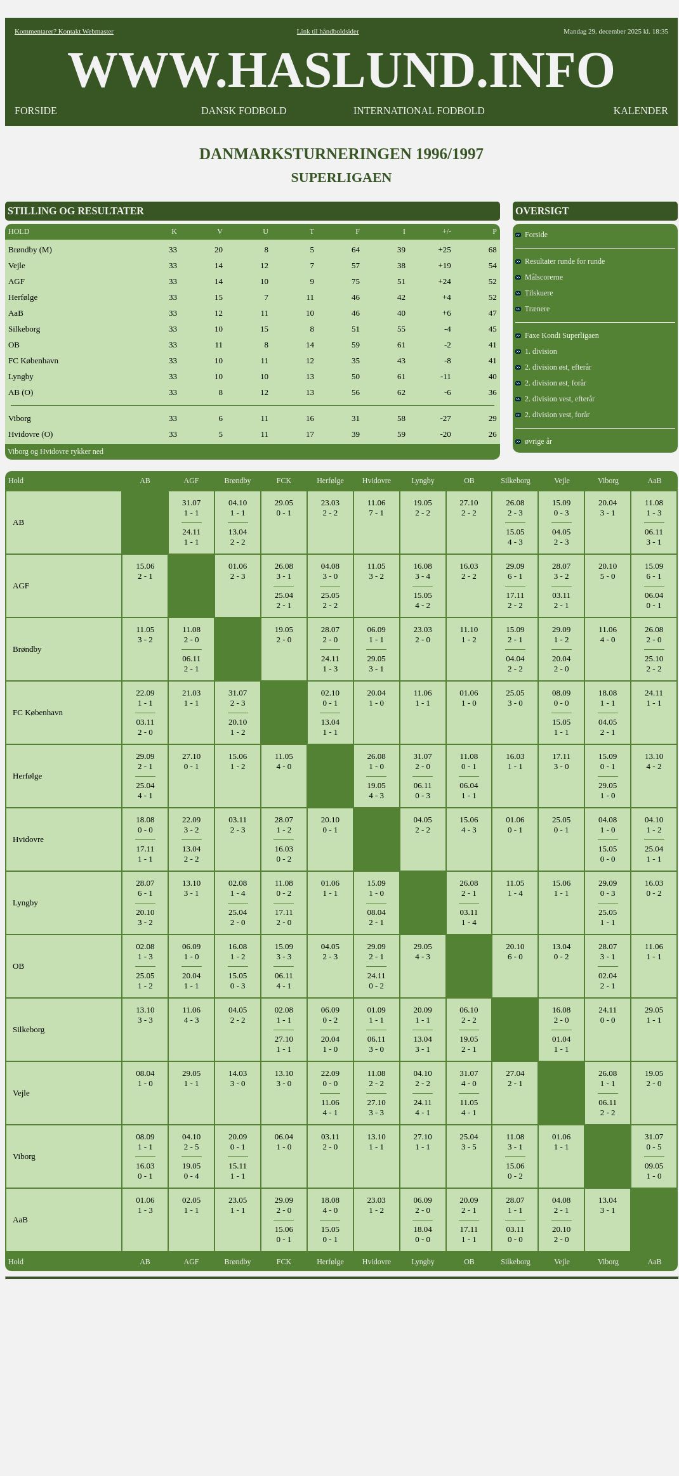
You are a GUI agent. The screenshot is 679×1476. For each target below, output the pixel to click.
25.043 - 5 (468, 1141)
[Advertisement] (342, 1373)
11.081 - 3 (654, 507)
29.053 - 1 (376, 663)
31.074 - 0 (468, 1078)
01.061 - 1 (330, 888)
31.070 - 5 (654, 1141)
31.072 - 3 (237, 698)
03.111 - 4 (469, 917)
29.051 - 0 (607, 790)
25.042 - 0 (237, 917)
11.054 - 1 (469, 1107)
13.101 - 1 (376, 1141)
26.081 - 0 (376, 761)
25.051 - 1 (607, 917)
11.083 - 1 (515, 1141)
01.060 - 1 (515, 824)
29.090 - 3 (607, 888)
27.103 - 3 (376, 1107)
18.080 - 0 (145, 824)
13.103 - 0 (284, 1078)
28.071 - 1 (515, 1205)
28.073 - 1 (607, 951)
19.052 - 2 (422, 507)
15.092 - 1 (515, 634)
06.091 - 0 (191, 951)
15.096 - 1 (654, 571)
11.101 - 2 (469, 634)
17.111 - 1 (145, 854)
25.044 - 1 (145, 790)
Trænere (532, 308)
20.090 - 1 (237, 1141)
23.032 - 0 (422, 634)
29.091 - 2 (561, 634)
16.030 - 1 (145, 1171)
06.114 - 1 (284, 980)
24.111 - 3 (330, 663)
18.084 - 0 (330, 1205)
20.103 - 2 (145, 917)
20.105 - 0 (607, 571)
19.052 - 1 (468, 1044)
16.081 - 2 (237, 951)
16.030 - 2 (284, 854)
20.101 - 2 (237, 727)
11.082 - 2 (376, 1078)
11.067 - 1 (376, 507)
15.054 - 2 (422, 600)
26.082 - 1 (468, 888)
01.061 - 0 (468, 698)
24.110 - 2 (376, 980)
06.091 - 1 (376, 634)
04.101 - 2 (654, 824)
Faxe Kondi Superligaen (557, 335)
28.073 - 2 (561, 571)
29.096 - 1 (515, 571)
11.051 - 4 (515, 888)
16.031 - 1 (515, 761)
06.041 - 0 (284, 1141)
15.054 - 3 (515, 537)
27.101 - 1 (284, 1044)
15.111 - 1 (237, 1171)
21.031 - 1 (191, 698)
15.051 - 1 (561, 727)
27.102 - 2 (468, 507)
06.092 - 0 (422, 1205)
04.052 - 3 (561, 537)
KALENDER (641, 110)
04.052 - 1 (607, 727)
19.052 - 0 (284, 634)
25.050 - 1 (561, 824)
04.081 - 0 (607, 824)
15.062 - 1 (145, 571)
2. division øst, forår (550, 383)
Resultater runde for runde (560, 261)
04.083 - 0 (330, 571)
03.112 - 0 (145, 727)
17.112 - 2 (515, 600)
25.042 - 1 (284, 600)
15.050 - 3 (237, 980)
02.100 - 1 (330, 698)
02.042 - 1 (607, 980)
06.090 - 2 (330, 1015)
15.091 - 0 (376, 888)
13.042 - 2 (237, 537)
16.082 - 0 (561, 1015)
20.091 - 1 (422, 1015)
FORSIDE (36, 110)
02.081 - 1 (284, 1015)
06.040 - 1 (654, 600)
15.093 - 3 (284, 951)
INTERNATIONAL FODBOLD (419, 110)
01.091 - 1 (376, 1015)
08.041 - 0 (145, 1078)
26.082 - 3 (515, 507)
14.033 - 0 (237, 1078)
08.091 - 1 (145, 1141)
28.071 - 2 (284, 824)
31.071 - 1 (191, 507)
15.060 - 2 (515, 1171)
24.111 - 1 (191, 537)
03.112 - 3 (237, 824)
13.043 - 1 (422, 1044)
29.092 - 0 (284, 1205)
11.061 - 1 (423, 698)
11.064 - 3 (191, 1015)
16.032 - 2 (468, 571)
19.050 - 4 (191, 1171)
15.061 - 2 (237, 761)
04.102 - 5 (191, 1141)
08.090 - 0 (561, 698)
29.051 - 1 (654, 1015)
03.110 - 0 (515, 1234)
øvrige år (533, 441)
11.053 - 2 (376, 571)
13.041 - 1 (330, 727)
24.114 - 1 (423, 1107)
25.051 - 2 (145, 980)
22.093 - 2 (191, 824)
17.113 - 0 (561, 761)
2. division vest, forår (552, 414)
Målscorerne (539, 277)
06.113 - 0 (376, 1044)
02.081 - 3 (145, 951)
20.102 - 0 (561, 1234)
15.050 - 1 (330, 1234)
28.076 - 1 (145, 888)
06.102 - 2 (468, 1015)
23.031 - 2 (376, 1205)
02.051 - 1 (191, 1205)
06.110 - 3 (423, 790)
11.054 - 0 (284, 761)
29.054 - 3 (422, 951)
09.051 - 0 (654, 1171)
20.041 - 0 (376, 698)
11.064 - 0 (607, 634)
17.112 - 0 (284, 917)
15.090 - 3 (561, 507)
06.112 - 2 (607, 1107)
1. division (536, 351)
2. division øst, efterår (553, 367)
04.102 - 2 (422, 1078)
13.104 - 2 (654, 761)
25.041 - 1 (654, 854)
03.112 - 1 (561, 600)
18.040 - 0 (422, 1234)
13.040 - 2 (561, 951)
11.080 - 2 (284, 888)
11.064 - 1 (330, 1107)
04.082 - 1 (561, 1205)
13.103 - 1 (191, 888)
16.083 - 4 (422, 571)
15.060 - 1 (284, 1234)
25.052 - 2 (330, 600)
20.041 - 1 (191, 980)
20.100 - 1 (330, 824)
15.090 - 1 (607, 761)
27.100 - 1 (191, 761)
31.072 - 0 (422, 761)
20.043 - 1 (607, 507)
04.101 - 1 (237, 507)
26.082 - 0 (654, 634)
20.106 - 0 (515, 951)
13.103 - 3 (145, 1015)
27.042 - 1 (515, 1078)
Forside (531, 234)
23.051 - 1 (237, 1205)
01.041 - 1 (561, 1044)
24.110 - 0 (607, 1015)
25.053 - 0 (515, 698)
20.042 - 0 (561, 663)
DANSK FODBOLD (244, 110)
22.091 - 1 (145, 698)
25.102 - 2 (654, 663)
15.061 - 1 (561, 888)
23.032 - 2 (330, 507)
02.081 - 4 (237, 888)
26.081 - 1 (607, 1078)
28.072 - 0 (330, 634)
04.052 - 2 (422, 824)
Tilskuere (534, 292)
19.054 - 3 (376, 790)
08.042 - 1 (376, 917)
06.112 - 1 (191, 663)
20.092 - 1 (468, 1205)
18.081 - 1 (607, 698)
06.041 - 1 (468, 790)
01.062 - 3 (237, 571)
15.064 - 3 (468, 824)
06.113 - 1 (654, 537)
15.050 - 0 (607, 854)
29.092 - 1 (145, 761)
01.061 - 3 (145, 1205)
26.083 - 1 (284, 571)
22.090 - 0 (330, 1078)
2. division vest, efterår (555, 398)
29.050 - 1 (284, 507)
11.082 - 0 (191, 634)
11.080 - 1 (469, 761)
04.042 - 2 (515, 663)
